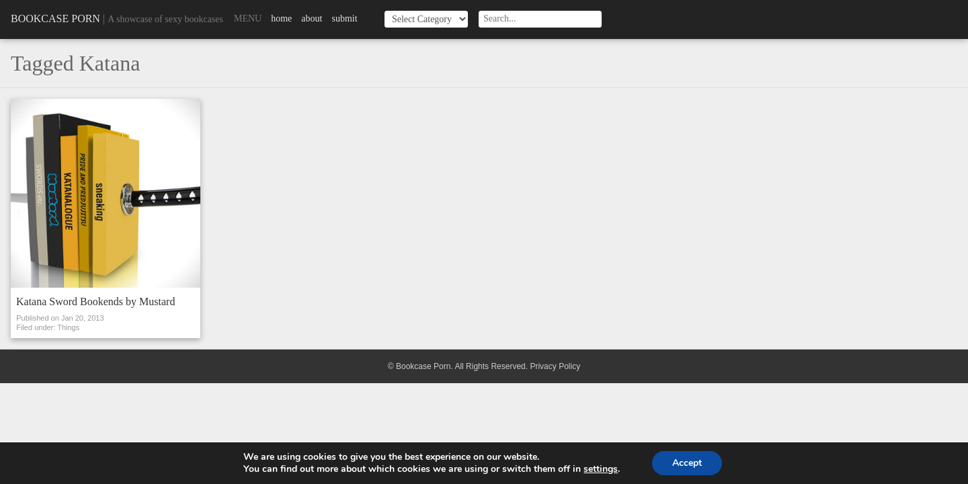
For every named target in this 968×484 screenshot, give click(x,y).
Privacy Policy (555, 366)
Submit (344, 18)
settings (600, 469)
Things (68, 327)
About (311, 18)
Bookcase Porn (55, 18)
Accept (687, 462)
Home (281, 18)
